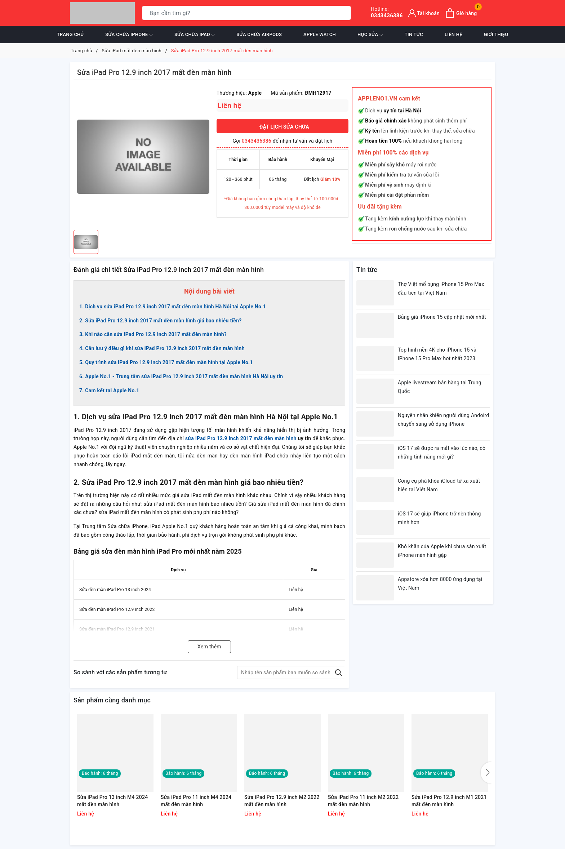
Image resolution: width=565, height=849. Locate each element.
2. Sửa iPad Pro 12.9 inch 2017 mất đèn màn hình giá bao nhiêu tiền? (160, 320)
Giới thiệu (496, 34)
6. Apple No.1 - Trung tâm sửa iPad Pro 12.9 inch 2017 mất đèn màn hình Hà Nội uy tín (181, 376)
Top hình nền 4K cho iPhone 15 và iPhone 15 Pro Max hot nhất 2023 (437, 354)
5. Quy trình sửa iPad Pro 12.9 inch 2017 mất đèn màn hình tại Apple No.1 (166, 362)
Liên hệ (453, 34)
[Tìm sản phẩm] (246, 13)
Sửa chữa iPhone (129, 35)
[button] (486, 772)
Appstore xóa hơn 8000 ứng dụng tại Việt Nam (440, 583)
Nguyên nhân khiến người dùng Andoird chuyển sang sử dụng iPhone (443, 419)
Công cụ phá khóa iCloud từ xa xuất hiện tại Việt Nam (439, 485)
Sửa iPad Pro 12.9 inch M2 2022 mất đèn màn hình (282, 800)
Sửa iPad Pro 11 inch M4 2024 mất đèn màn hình (196, 800)
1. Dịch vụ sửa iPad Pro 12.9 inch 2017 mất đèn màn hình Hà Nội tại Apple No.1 (172, 306)
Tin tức (414, 34)
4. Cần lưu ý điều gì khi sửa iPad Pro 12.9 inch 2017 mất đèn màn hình (162, 348)
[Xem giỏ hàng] (461, 13)
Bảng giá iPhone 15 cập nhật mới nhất (442, 317)
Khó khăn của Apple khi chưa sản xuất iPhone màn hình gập (442, 551)
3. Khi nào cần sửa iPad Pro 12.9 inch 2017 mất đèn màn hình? (153, 334)
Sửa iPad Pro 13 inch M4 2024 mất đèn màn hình (112, 800)
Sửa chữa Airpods (259, 34)
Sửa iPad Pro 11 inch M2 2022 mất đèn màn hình (363, 800)
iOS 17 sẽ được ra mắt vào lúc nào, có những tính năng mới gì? (441, 452)
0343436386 (387, 12)
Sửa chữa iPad (194, 35)
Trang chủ (70, 34)
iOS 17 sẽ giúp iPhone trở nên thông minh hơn (439, 518)
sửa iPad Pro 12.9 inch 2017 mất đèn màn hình (241, 438)
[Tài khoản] (424, 13)
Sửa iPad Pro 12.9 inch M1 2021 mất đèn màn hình (449, 800)
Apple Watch (319, 34)
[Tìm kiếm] (343, 13)
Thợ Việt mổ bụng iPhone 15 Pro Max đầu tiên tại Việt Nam (441, 288)
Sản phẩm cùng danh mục (112, 700)
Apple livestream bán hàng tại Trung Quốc (439, 387)
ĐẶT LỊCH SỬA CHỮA (284, 127)
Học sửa (370, 35)
